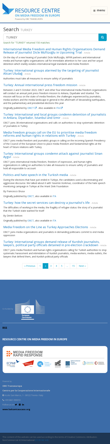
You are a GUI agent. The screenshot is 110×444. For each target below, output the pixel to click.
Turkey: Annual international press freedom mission (40, 85)
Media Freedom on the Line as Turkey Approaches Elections (45, 227)
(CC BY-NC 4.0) (41, 440)
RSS (4, 328)
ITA (59, 107)
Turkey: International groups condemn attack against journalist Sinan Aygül (52, 155)
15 (73, 265)
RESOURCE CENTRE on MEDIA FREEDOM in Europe (34, 339)
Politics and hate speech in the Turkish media (35, 175)
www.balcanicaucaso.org (16, 409)
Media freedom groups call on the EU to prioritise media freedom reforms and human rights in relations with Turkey (50, 134)
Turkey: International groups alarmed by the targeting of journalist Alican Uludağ (51, 72)
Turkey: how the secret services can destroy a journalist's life (46, 203)
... (67, 265)
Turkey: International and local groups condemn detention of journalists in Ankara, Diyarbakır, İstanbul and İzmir (54, 116)
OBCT (32, 107)
